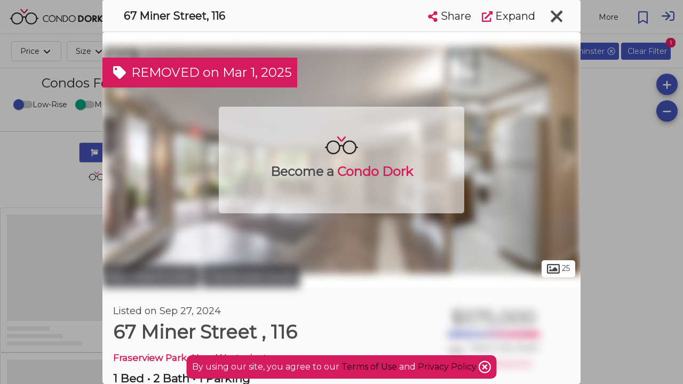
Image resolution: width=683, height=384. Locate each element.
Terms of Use (369, 367)
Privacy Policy (448, 367)
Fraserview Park (150, 357)
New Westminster (151, 276)
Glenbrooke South (251, 276)
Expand (508, 16)
